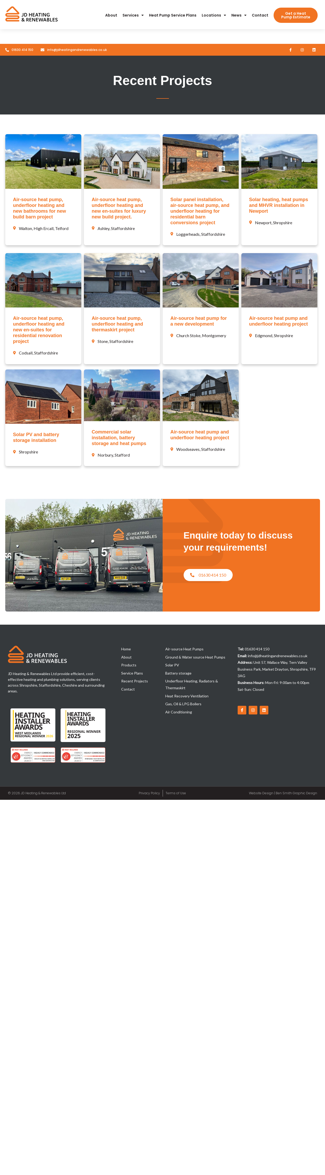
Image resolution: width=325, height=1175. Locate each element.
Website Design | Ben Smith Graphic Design (283, 793)
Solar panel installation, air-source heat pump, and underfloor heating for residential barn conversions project (200, 211)
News (239, 15)
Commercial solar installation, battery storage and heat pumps (119, 437)
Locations (214, 15)
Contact (260, 15)
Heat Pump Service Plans (172, 15)
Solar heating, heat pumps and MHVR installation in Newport (278, 205)
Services (133, 15)
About (111, 15)
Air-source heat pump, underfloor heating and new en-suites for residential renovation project (39, 330)
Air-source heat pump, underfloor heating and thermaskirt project (117, 324)
